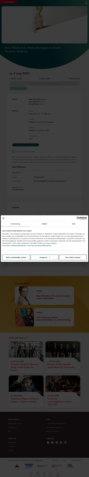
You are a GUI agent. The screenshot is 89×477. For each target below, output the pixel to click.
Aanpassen (44, 257)
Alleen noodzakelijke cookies (16, 257)
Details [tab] (44, 224)
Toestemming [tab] (15, 224)
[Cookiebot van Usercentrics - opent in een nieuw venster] (78, 218)
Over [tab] (73, 224)
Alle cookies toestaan (72, 257)
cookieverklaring (13, 250)
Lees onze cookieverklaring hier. (14, 245)
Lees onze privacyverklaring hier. (39, 245)
